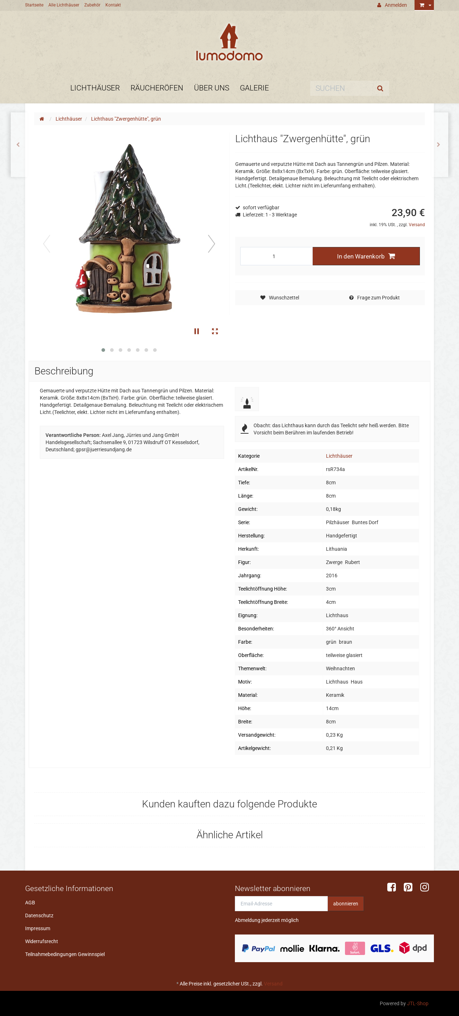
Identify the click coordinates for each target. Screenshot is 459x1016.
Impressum (37, 928)
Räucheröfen (157, 88)
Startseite (34, 5)
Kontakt (113, 5)
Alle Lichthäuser (63, 5)
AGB (30, 902)
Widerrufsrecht (41, 941)
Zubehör (92, 5)
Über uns (211, 88)
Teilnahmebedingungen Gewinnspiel (65, 954)
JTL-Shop (418, 1003)
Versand (417, 224)
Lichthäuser (95, 88)
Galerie (254, 88)
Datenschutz (39, 915)
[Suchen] (341, 88)
